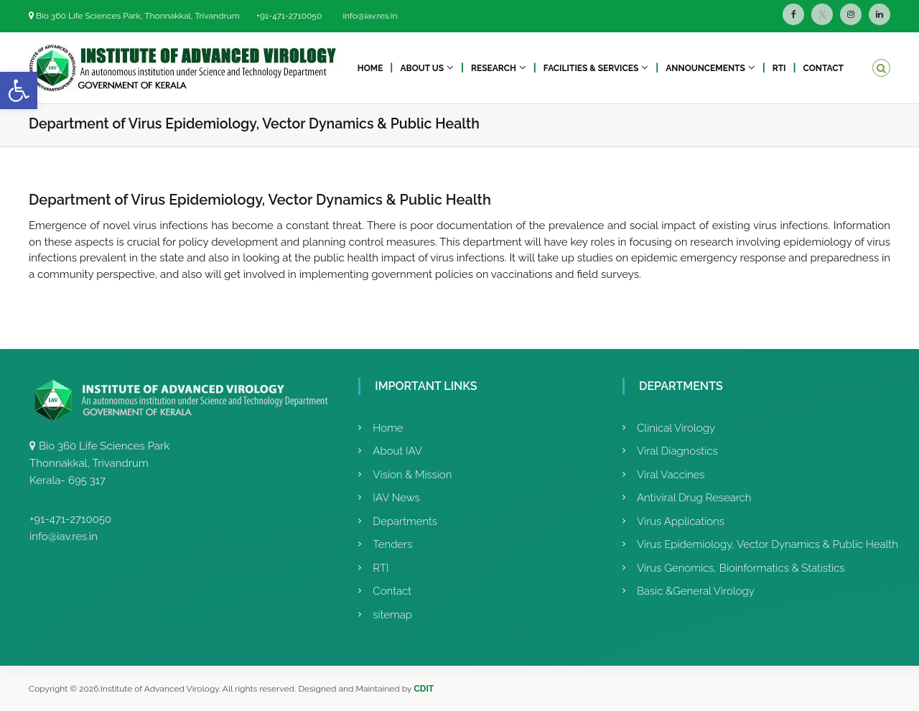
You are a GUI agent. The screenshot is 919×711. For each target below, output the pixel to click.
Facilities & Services (591, 68)
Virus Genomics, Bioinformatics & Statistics (741, 568)
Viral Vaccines (671, 474)
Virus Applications (680, 521)
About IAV (397, 451)
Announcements (705, 68)
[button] (18, 90)
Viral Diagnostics (677, 451)
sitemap (392, 614)
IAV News (396, 497)
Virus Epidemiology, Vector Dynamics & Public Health (767, 544)
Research (493, 68)
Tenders (392, 544)
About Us (422, 68)
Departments (405, 521)
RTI (779, 68)
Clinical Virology (676, 428)
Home (370, 68)
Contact (823, 68)
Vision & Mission (412, 474)
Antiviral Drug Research (694, 497)
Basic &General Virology (696, 591)
